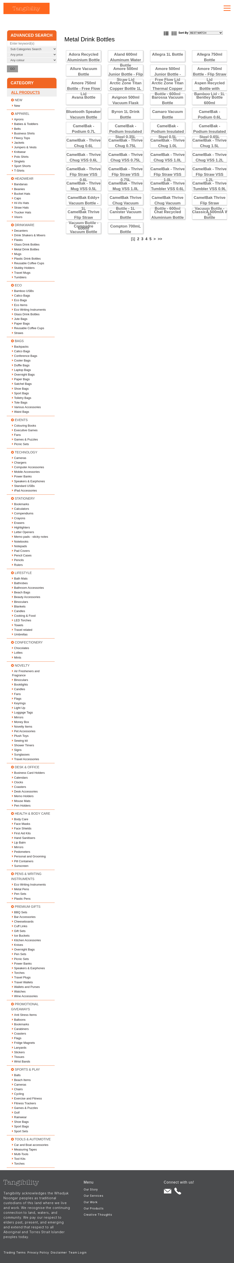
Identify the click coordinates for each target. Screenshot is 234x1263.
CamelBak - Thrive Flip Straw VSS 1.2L (210, 174)
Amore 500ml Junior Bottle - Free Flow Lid (167, 74)
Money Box (20, 722)
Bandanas (20, 184)
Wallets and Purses (26, 987)
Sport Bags (20, 393)
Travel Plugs (21, 977)
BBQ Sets (19, 912)
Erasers (18, 523)
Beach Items (21, 1080)
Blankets (19, 606)
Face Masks (21, 824)
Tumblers (19, 277)
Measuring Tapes (24, 1149)
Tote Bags (19, 402)
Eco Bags (19, 300)
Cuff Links (19, 926)
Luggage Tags (22, 712)
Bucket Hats (21, 193)
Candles (18, 611)
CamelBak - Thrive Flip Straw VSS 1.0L (168, 174)
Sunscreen (20, 866)
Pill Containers (22, 861)
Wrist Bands (21, 1061)
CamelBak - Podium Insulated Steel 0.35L (125, 131)
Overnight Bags (23, 374)
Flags (16, 698)
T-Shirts (18, 170)
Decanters (20, 230)
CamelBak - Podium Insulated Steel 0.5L (167, 131)
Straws (17, 333)
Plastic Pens (21, 898)
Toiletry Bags (21, 398)
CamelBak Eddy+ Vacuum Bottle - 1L (83, 203)
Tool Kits (18, 1158)
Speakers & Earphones (28, 481)
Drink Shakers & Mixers (28, 235)
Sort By (183, 32)
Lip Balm (19, 842)
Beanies (18, 189)
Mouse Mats (21, 801)
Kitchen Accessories (26, 940)
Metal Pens (20, 889)
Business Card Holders (28, 772)
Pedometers (21, 851)
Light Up (18, 708)
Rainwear (19, 1117)
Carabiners (20, 1029)
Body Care (20, 819)
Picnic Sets (20, 444)
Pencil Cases (22, 555)
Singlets (18, 161)
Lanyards (19, 1047)
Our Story (91, 1189)
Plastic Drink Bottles (26, 258)
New (16, 105)
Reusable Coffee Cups (28, 263)
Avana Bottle (83, 97)
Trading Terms (14, 1252)
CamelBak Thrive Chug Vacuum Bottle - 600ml (168, 203)
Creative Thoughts (98, 1214)
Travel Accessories (25, 759)
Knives (17, 945)
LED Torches (21, 620)
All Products (25, 92)
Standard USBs (23, 486)
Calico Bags (21, 295)
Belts (16, 129)
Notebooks (20, 541)
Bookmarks (20, 504)
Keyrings (19, 703)
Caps (16, 198)
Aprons (18, 119)
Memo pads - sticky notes (30, 536)
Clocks (17, 782)
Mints (16, 657)
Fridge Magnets (23, 1042)
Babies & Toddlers (25, 124)
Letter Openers (23, 532)
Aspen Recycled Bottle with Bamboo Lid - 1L (209, 88)
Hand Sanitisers (23, 838)
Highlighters (21, 527)
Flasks (17, 240)
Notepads (19, 546)
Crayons (18, 518)
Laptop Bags (21, 370)
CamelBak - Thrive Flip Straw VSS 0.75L (125, 174)
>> (160, 239)
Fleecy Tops (21, 138)
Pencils (18, 560)
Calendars (20, 777)
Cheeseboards (23, 921)
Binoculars (20, 602)
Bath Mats (20, 578)
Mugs (16, 254)
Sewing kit (20, 740)
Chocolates (20, 648)
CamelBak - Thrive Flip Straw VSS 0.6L (83, 174)
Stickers (18, 1052)
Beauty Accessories (26, 597)
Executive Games (25, 430)
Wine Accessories (25, 996)
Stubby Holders (23, 268)
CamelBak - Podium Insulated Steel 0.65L (209, 131)
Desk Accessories (25, 791)
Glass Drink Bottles (26, 244)
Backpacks (20, 346)
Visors (17, 217)
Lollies (17, 652)
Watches (19, 991)
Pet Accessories (24, 731)
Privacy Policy (38, 1252)
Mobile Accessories (26, 472)
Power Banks (22, 476)
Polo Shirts (20, 156)
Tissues (18, 1057)
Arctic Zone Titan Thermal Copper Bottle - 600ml (167, 88)
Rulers (17, 565)
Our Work (91, 1202)
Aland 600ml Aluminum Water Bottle (125, 60)
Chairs (17, 1089)
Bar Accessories (24, 917)
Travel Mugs (21, 272)
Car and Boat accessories (30, 1145)
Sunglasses (21, 754)
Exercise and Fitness (27, 1098)
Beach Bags (21, 592)
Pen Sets (19, 894)
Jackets (18, 142)
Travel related (22, 630)
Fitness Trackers (24, 1103)
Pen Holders (21, 805)
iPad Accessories (24, 490)
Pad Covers (21, 551)
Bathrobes (20, 583)
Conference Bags (24, 356)
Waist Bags (20, 411)
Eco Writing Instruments (29, 309)
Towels (17, 625)
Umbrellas (20, 634)
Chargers (19, 462)
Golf (16, 1112)
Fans (16, 435)
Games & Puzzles (25, 439)
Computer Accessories (28, 467)
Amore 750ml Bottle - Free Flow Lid (83, 88)
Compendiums (22, 513)
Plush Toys (20, 736)
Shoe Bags (20, 388)
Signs (17, 750)
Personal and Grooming (29, 856)
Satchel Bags (22, 384)
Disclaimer (59, 1252)
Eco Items (19, 305)
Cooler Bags (21, 360)
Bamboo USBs (23, 291)
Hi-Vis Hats (20, 203)
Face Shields (21, 828)
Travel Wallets (22, 982)
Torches (18, 973)
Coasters (19, 787)
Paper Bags (21, 323)
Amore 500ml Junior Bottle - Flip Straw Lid (125, 74)
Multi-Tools (20, 1154)
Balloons (19, 1019)
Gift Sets (19, 931)
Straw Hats (20, 207)
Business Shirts (23, 133)
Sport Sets (20, 1131)
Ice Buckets (21, 935)
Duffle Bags (21, 365)
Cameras (19, 458)
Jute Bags (19, 319)
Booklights (20, 684)
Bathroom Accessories (28, 587)
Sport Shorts (21, 166)
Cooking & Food (24, 615)
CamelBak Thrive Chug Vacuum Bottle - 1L (126, 203)
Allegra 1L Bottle (167, 54)
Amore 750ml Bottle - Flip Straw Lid (209, 74)
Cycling (18, 1094)
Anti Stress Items (24, 1015)
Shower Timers (23, 745)
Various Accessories (26, 407)
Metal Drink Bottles (25, 249)
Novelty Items (22, 726)
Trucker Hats (21, 212)
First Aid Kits (21, 833)
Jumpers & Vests (24, 147)
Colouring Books (24, 425)
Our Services (94, 1195)
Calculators (20, 508)
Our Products (94, 1208)
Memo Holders (23, 796)
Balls (16, 1075)
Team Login (77, 1252)
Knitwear (19, 152)
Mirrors (17, 717)
